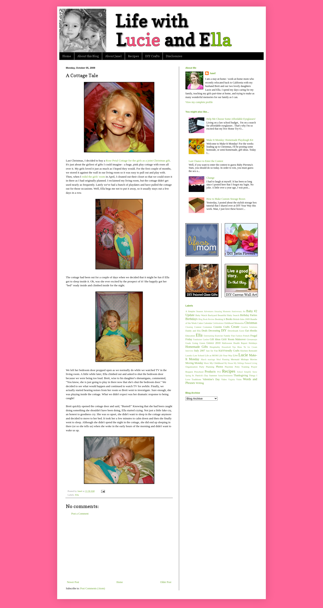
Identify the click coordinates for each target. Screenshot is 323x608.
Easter (242, 331)
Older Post (165, 582)
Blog (200, 319)
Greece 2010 (213, 343)
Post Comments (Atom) (92, 588)
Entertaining (209, 336)
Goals (188, 343)
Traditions (196, 379)
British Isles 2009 (241, 319)
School (240, 372)
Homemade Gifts (196, 346)
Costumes (207, 327)
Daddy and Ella (193, 330)
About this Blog (88, 56)
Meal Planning (223, 359)
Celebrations (218, 323)
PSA (219, 372)
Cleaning (189, 327)
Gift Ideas (215, 339)
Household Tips (229, 347)
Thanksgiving (240, 375)
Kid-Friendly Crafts (229, 350)
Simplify (247, 372)
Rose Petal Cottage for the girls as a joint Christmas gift (138, 160)
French (246, 335)
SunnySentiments (225, 375)
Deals (204, 330)
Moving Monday (194, 363)
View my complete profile (199, 102)
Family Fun (229, 335)
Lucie (243, 355)
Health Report (240, 343)
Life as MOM (211, 355)
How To (241, 347)
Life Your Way (225, 355)
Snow (254, 372)
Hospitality (215, 347)
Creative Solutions (249, 327)
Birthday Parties (248, 315)
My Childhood (217, 363)
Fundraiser (197, 339)
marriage (211, 359)
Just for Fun (212, 350)
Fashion (239, 336)
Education (190, 335)
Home (66, 56)
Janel (212, 73)
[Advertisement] (119, 548)
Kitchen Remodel (248, 350)
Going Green (198, 343)
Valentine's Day (211, 379)
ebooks (253, 330)
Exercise (219, 335)
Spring (188, 375)
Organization (191, 366)
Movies (253, 359)
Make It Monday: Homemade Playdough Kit (229, 140)
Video (224, 379)
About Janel (113, 56)
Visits (239, 379)
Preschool (198, 371)
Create (235, 326)
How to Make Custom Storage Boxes (225, 198)
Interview (189, 351)
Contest (197, 327)
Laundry (189, 355)
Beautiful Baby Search (228, 315)
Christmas (251, 323)
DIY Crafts (152, 56)
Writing (200, 383)
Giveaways (252, 339)
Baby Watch (201, 315)
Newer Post (73, 582)
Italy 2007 (199, 350)
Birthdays (191, 319)
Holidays (253, 343)
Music (206, 363)
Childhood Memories (234, 323)
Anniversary (236, 311)
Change (210, 177)
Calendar (208, 323)
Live (235, 355)
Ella (77, 494)
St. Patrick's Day (200, 375)
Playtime (229, 366)
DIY (224, 330)
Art (244, 311)
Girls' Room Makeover (233, 339)
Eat (247, 330)
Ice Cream (252, 347)
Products (210, 371)
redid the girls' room (93, 176)
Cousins (217, 326)
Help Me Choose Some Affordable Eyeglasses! (231, 118)
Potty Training (242, 366)
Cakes (200, 323)
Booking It (220, 319)
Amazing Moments (222, 311)
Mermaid (235, 359)
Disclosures (174, 56)
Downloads (233, 330)
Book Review (209, 319)
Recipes (133, 56)
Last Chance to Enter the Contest (206, 161)
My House (228, 363)
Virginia (231, 379)
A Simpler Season (194, 311)
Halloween (227, 343)
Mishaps (245, 359)
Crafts (226, 326)
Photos (219, 366)
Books (229, 319)
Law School (198, 355)
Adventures (208, 311)
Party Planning (206, 366)
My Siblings (239, 363)
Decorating (214, 330)
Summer (213, 375)
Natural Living (251, 363)
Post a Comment (79, 513)
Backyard (212, 315)
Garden (206, 339)
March (203, 359)
